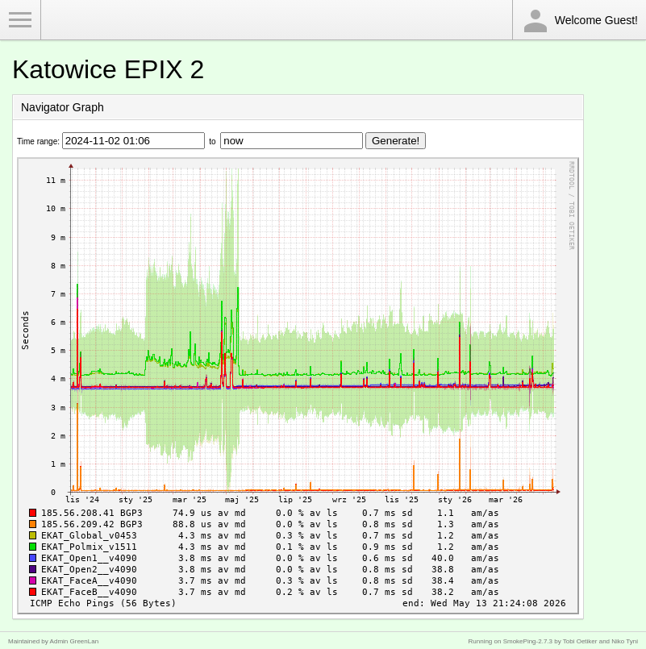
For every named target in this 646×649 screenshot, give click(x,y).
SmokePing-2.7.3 (527, 641)
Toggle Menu (20, 20)
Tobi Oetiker (580, 641)
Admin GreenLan (74, 641)
